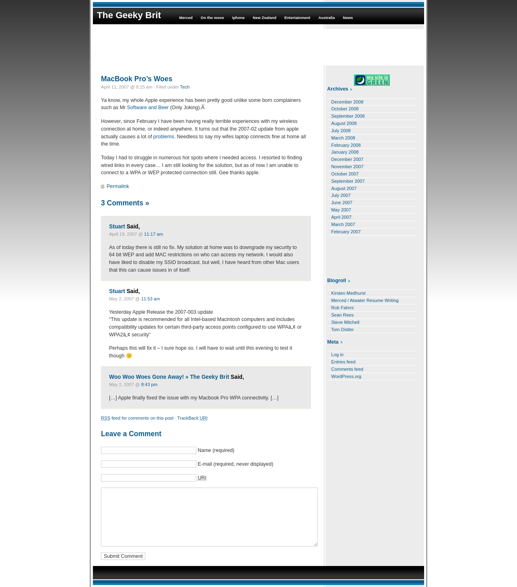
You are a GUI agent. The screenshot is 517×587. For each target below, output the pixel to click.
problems (163, 136)
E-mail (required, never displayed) (235, 464)
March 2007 (343, 224)
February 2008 (346, 145)
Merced (185, 17)
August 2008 (344, 123)
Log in (337, 354)
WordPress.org (346, 376)
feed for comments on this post (137, 418)
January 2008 (345, 152)
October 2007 (345, 173)
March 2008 (343, 137)
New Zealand (264, 17)
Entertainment (297, 17)
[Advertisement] (258, 47)
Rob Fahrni (342, 307)
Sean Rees (342, 315)
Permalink (118, 186)
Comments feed (347, 369)
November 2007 (347, 166)
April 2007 (341, 217)
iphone (238, 17)
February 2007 (346, 231)
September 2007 (348, 181)
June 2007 (341, 202)
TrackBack (192, 418)
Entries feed (343, 361)
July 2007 (341, 195)
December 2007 (347, 159)
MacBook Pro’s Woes (136, 79)
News (348, 17)
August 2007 (344, 188)
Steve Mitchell (345, 322)
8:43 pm (149, 384)
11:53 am (150, 298)
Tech (185, 86)
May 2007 (341, 209)
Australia (326, 17)
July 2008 (341, 130)
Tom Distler (342, 329)
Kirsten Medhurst (348, 293)
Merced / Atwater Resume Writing (365, 300)
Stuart (117, 227)
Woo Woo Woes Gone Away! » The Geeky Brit (169, 377)
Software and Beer (147, 107)
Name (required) (216, 450)
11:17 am (153, 234)
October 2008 (345, 108)
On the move (212, 17)
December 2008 (347, 101)
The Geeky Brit (129, 15)
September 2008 (348, 116)
